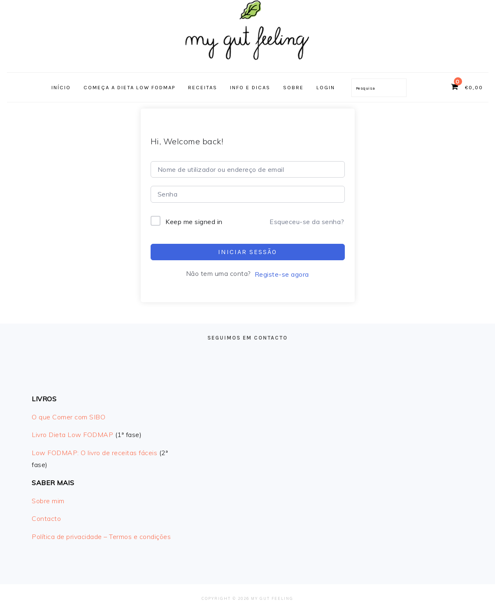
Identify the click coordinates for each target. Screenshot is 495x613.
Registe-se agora (282, 274)
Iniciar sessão (247, 252)
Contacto (46, 518)
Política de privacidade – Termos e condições (101, 536)
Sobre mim (48, 501)
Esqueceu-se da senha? (307, 221)
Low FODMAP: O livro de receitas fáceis (94, 453)
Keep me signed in (194, 221)
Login (325, 87)
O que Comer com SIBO (68, 417)
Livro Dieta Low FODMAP (72, 434)
